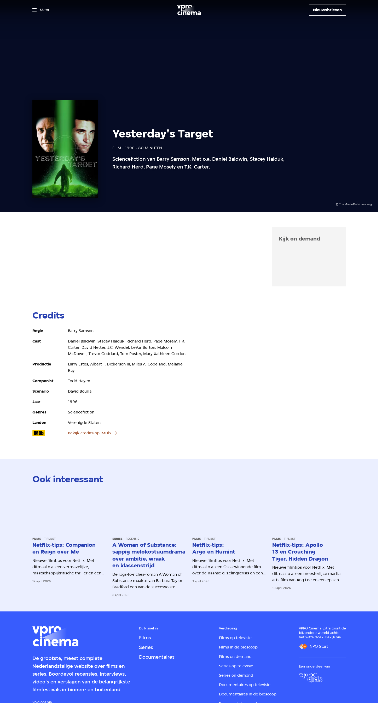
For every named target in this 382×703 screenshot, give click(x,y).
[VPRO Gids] (310, 678)
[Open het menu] (41, 10)
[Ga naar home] (189, 10)
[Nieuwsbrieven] (327, 10)
